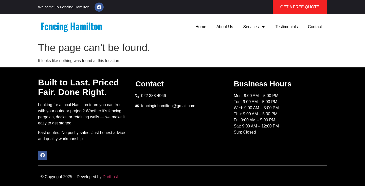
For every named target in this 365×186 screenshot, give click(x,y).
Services (254, 26)
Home (200, 27)
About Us (224, 27)
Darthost (110, 177)
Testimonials (287, 27)
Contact (315, 27)
